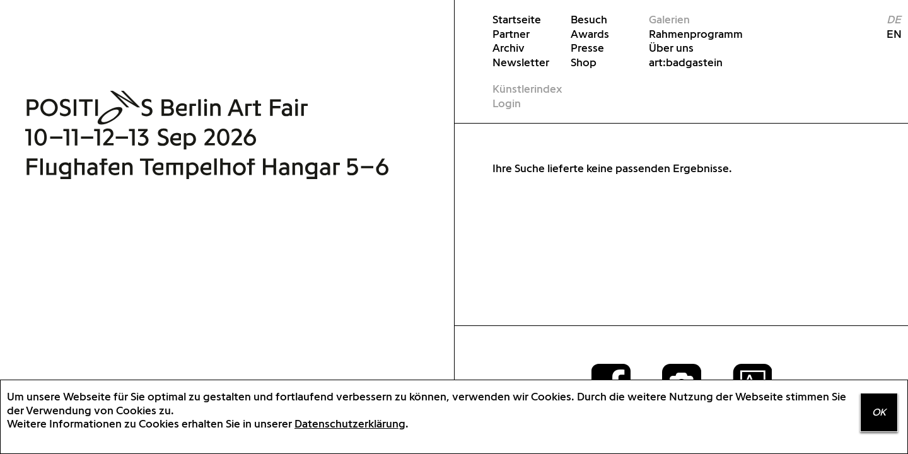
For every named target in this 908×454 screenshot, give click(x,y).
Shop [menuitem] (584, 62)
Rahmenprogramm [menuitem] (687, 33)
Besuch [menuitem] (589, 19)
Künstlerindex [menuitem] (527, 88)
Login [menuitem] (506, 103)
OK (879, 412)
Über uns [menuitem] (671, 47)
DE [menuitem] (894, 19)
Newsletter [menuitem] (520, 62)
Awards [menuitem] (590, 33)
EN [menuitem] (889, 33)
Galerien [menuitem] (669, 19)
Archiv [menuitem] (508, 47)
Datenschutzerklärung (349, 423)
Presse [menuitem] (587, 47)
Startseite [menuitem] (516, 19)
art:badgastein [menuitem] (686, 62)
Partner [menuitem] (511, 33)
